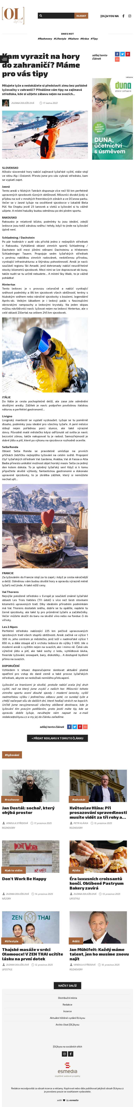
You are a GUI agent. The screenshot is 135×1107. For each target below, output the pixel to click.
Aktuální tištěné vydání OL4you (67, 1017)
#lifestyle (11, 941)
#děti (76, 941)
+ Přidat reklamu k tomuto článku (57, 738)
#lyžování (12, 755)
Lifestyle (75, 898)
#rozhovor (12, 799)
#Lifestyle (60, 38)
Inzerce (67, 1011)
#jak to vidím (13, 870)
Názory (6, 898)
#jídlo (76, 870)
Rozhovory (8, 827)
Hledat (81, 15)
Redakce (67, 1004)
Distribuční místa (67, 997)
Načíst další (67, 985)
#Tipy (94, 38)
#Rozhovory (45, 38)
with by (67, 1100)
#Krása (84, 38)
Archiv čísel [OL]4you (67, 1024)
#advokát (78, 799)
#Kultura (73, 38)
